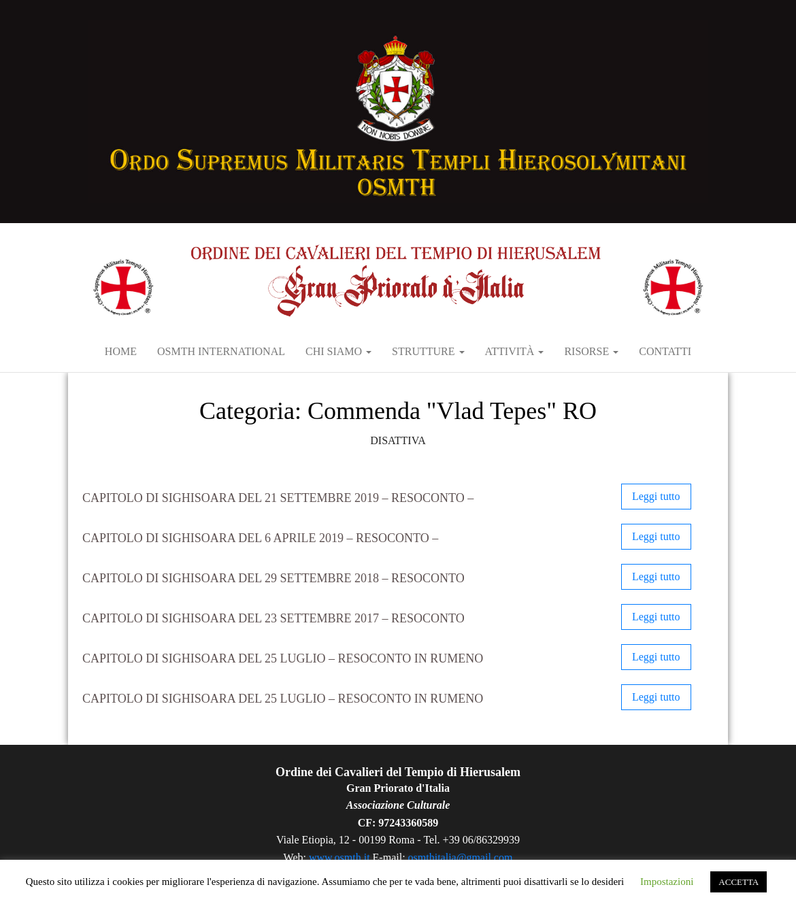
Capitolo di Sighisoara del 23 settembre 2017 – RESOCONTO (273, 618)
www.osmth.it (339, 857)
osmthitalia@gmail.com (460, 857)
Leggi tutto (656, 496)
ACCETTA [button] (738, 882)
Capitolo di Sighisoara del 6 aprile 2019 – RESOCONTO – (260, 538)
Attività (514, 351)
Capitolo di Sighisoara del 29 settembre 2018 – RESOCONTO (273, 578)
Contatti (665, 351)
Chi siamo (338, 351)
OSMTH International (221, 351)
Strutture (428, 351)
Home (121, 351)
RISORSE (591, 351)
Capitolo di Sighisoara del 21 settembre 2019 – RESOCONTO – (278, 498)
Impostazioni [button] (666, 881)
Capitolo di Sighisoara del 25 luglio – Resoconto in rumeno (282, 658)
